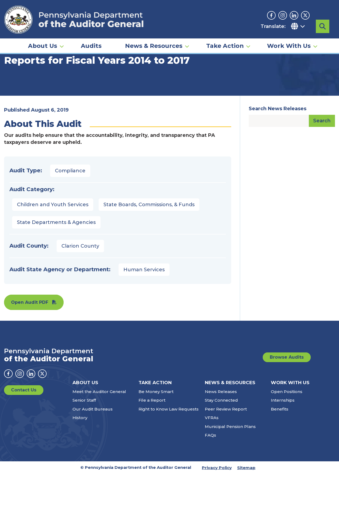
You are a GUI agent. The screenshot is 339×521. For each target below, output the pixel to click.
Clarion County (80, 293)
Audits (91, 44)
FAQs (210, 482)
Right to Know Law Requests (169, 456)
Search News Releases (277, 156)
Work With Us (289, 44)
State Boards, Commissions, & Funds (149, 252)
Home (12, 82)
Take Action (225, 44)
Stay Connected (221, 447)
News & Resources (153, 44)
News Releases (221, 438)
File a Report (152, 447)
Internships (283, 447)
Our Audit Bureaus (92, 456)
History (79, 464)
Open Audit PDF (29, 349)
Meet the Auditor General (99, 438)
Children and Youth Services (52, 252)
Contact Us (23, 437)
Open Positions (286, 438)
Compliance (70, 218)
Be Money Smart (156, 438)
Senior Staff (84, 447)
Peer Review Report (226, 456)
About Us (42, 44)
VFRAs (212, 464)
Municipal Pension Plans (230, 473)
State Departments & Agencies (56, 269)
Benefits (279, 456)
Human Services (144, 317)
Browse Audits (287, 404)
